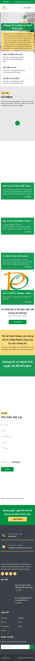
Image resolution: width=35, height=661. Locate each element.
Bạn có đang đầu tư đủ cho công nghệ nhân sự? (23, 599)
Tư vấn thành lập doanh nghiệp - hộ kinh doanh (15, 256)
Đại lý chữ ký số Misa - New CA (16, 293)
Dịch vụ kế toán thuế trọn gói (16, 186)
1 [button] (17, 50)
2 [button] (21, 50)
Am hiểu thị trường (11, 78)
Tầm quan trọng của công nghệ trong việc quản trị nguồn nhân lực (24, 586)
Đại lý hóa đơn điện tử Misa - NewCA (17, 221)
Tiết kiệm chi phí (9, 67)
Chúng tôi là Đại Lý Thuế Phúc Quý (17, 26)
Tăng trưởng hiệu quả (12, 54)
